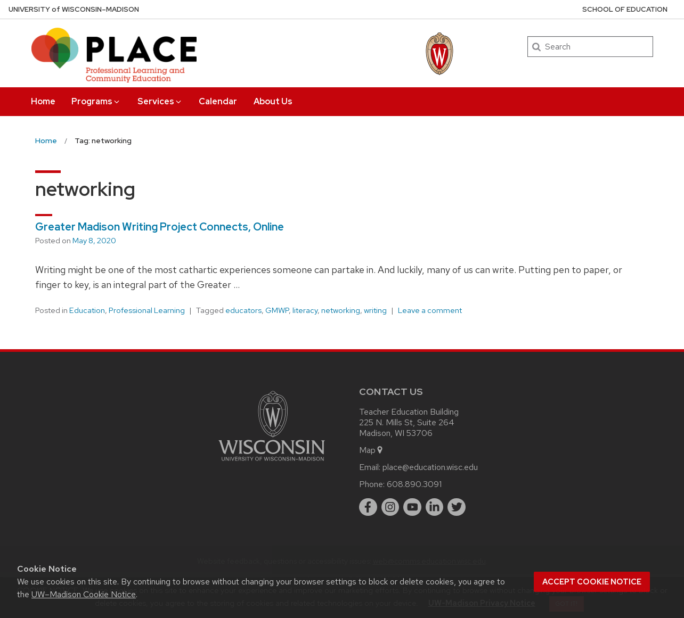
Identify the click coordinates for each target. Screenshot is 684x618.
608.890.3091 (414, 484)
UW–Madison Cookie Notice (83, 594)
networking (340, 310)
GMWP (277, 310)
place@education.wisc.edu (430, 467)
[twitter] (456, 507)
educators (243, 310)
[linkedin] (435, 507)
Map (371, 450)
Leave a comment (430, 310)
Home (43, 101)
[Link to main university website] (271, 462)
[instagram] (390, 507)
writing (375, 310)
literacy (304, 310)
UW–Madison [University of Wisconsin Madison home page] (74, 9)
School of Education (624, 9)
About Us (273, 101)
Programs (96, 101)
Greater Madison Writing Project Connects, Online (159, 227)
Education (87, 310)
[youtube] (412, 507)
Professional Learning (147, 310)
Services (160, 101)
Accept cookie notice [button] (591, 581)
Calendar (218, 101)
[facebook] (368, 507)
